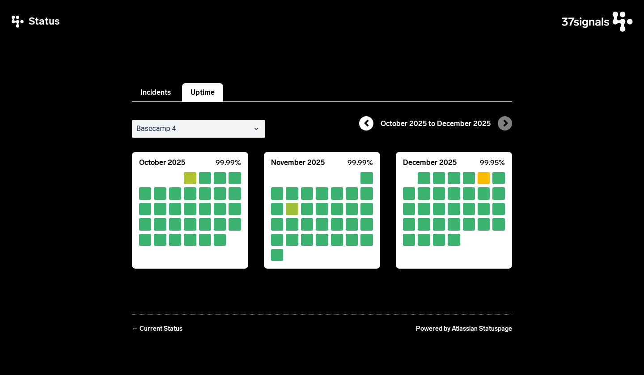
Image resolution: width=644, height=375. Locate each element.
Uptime (203, 92)
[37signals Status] (35, 22)
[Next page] (505, 123)
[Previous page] (366, 123)
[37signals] (597, 22)
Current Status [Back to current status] (157, 329)
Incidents (155, 92)
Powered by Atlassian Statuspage (464, 329)
